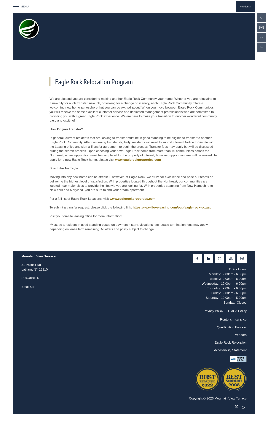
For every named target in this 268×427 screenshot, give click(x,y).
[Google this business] (242, 258)
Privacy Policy (213, 311)
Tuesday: (214, 279)
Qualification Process (232, 327)
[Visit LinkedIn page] (208, 258)
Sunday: (229, 302)
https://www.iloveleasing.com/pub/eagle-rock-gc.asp (172, 207)
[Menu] (21, 6)
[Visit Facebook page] (197, 258)
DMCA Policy (237, 311)
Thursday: (214, 288)
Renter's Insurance (233, 319)
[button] (245, 6)
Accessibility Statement (230, 350)
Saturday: (212, 298)
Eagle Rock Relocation (231, 342)
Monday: (215, 274)
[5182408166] (261, 17)
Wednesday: (210, 283)
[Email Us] (261, 27)
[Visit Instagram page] (219, 258)
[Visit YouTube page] (230, 258)
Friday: (216, 293)
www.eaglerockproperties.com (138, 159)
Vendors (241, 335)
